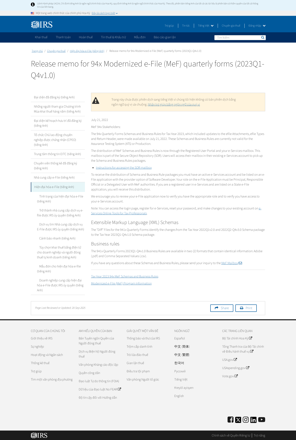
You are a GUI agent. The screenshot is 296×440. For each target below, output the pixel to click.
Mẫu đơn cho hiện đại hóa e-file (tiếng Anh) (58, 268)
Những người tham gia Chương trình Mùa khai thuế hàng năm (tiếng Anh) (57, 109)
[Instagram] (246, 419)
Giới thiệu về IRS (41, 338)
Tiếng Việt (206, 26)
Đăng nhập (257, 26)
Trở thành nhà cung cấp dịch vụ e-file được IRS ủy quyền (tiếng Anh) (59, 212)
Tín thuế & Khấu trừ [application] (113, 37)
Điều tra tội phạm (138, 370)
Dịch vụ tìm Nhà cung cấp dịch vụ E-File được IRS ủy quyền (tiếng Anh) (60, 226)
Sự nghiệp (37, 346)
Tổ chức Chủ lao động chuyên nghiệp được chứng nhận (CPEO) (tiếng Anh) (55, 140)
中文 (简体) (182, 346)
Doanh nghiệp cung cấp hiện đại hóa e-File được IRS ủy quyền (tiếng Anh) (60, 284)
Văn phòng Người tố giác (143, 379)
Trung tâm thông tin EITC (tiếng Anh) (57, 154)
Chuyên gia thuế (231, 26)
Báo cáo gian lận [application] (165, 37)
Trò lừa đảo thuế (137, 354)
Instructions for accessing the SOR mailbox (124, 167)
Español (179, 338)
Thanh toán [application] (63, 37)
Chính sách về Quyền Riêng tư (231, 435)
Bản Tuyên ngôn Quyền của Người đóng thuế (96, 340)
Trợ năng (259, 435)
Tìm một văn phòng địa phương (52, 379)
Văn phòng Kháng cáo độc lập (98, 364)
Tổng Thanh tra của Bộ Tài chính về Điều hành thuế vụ (243, 348)
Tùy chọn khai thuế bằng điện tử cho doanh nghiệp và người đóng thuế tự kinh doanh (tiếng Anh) (60, 252)
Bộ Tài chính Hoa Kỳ (237, 338)
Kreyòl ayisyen (183, 387)
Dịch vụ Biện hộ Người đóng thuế (97, 353)
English (179, 395)
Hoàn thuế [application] (86, 37)
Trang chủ (37, 51)
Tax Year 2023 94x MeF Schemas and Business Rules (124, 276)
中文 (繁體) (182, 354)
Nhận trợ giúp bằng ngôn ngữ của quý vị (174, 104)
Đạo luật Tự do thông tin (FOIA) (99, 380)
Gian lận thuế (135, 362)
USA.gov (229, 359)
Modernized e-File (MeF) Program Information (121, 283)
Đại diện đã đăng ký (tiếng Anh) (54, 97)
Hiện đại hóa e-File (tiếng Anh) (87, 51)
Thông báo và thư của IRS (143, 338)
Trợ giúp (169, 26)
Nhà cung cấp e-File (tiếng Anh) (54, 177)
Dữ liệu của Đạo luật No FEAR (100, 389)
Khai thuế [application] (41, 37)
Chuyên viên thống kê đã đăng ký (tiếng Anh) (55, 166)
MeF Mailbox (231, 263)
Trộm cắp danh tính (139, 346)
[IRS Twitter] (238, 421)
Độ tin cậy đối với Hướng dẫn (98, 397)
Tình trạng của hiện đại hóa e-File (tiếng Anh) (59, 198)
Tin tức (186, 26)
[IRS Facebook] (231, 419)
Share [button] (225, 307)
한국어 (179, 362)
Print (249, 307)
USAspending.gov (235, 367)
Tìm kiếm (262, 37)
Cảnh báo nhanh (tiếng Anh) (55, 238)
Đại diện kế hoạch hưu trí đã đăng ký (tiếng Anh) (58, 123)
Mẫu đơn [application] (140, 37)
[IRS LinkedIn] (253, 421)
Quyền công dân (89, 372)
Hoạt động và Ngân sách (47, 354)
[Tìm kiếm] (240, 37)
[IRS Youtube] (261, 419)
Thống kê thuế (40, 362)
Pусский (180, 370)
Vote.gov (230, 375)
